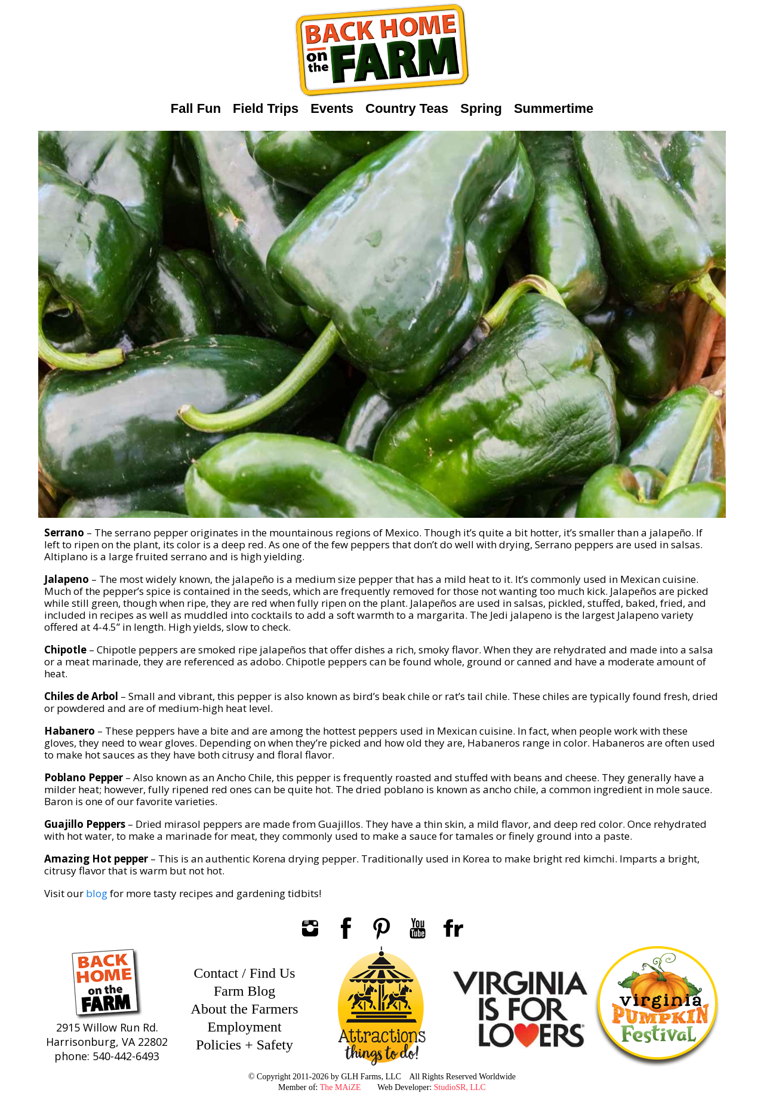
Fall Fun (196, 108)
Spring (481, 108)
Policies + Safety (244, 1044)
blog (96, 893)
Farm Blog (244, 991)
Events (331, 108)
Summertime (553, 108)
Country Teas (406, 108)
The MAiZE (340, 1087)
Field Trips (265, 108)
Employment (245, 1026)
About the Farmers (244, 1009)
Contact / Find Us (244, 973)
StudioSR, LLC (460, 1087)
